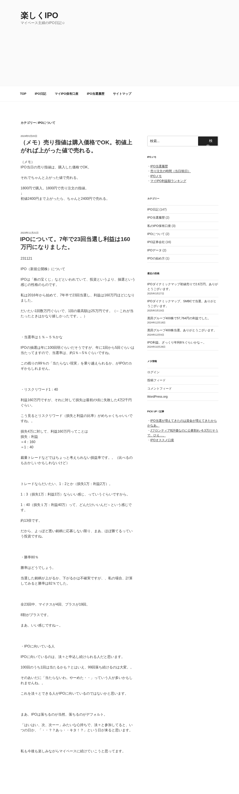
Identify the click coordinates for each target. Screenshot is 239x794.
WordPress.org (157, 396)
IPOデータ (154, 250)
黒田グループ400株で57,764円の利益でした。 (179, 318)
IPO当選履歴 (95, 93)
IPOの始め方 (156, 258)
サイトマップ (122, 93)
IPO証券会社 (156, 242)
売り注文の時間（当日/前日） (170, 171)
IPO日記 (40, 93)
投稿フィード (156, 380)
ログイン (153, 372)
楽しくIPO (39, 15)
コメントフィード (159, 388)
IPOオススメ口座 (162, 440)
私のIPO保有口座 (159, 226)
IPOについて (156, 234)
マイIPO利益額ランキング (168, 181)
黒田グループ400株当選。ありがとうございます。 (182, 330)
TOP (23, 93)
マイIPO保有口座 (66, 93)
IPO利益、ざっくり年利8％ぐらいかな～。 (176, 342)
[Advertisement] (119, 58)
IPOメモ (156, 176)
